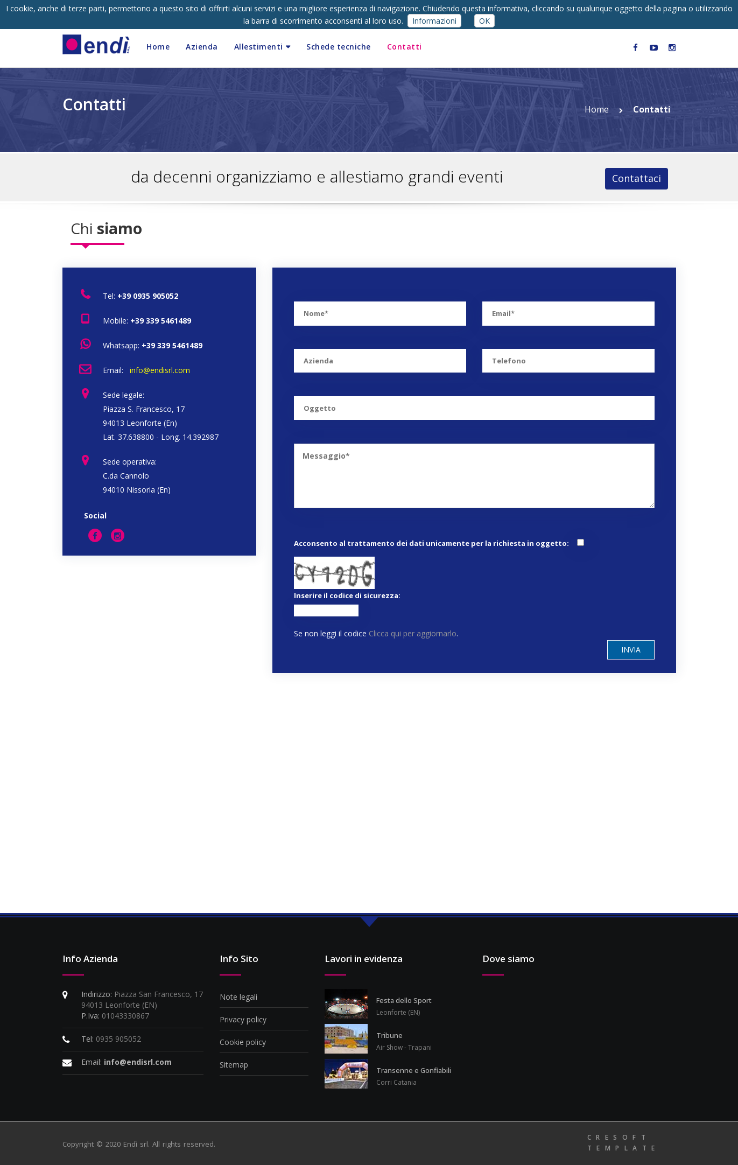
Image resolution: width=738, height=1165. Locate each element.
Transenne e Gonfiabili (413, 1070)
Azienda (202, 46)
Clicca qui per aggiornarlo (412, 633)
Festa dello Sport (404, 1000)
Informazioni (434, 21)
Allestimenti (258, 46)
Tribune (389, 1035)
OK (484, 21)
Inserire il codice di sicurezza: (347, 595)
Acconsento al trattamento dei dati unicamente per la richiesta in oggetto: (431, 543)
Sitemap (234, 1064)
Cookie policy (243, 1042)
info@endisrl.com (159, 370)
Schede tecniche (338, 46)
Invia (631, 649)
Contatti (404, 46)
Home (158, 46)
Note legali (238, 997)
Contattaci (636, 178)
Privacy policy (243, 1019)
